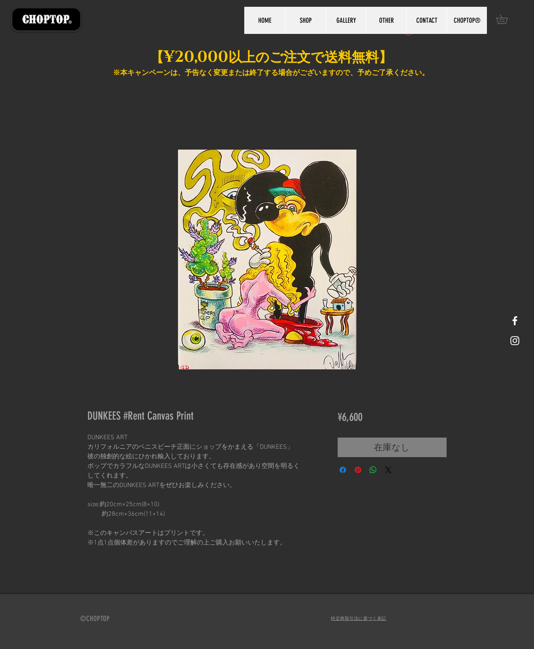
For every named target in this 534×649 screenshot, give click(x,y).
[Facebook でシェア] (343, 470)
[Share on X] (388, 470)
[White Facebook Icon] (515, 321)
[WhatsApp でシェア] (373, 470)
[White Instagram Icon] (515, 341)
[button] (506, 19)
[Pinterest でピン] (358, 470)
